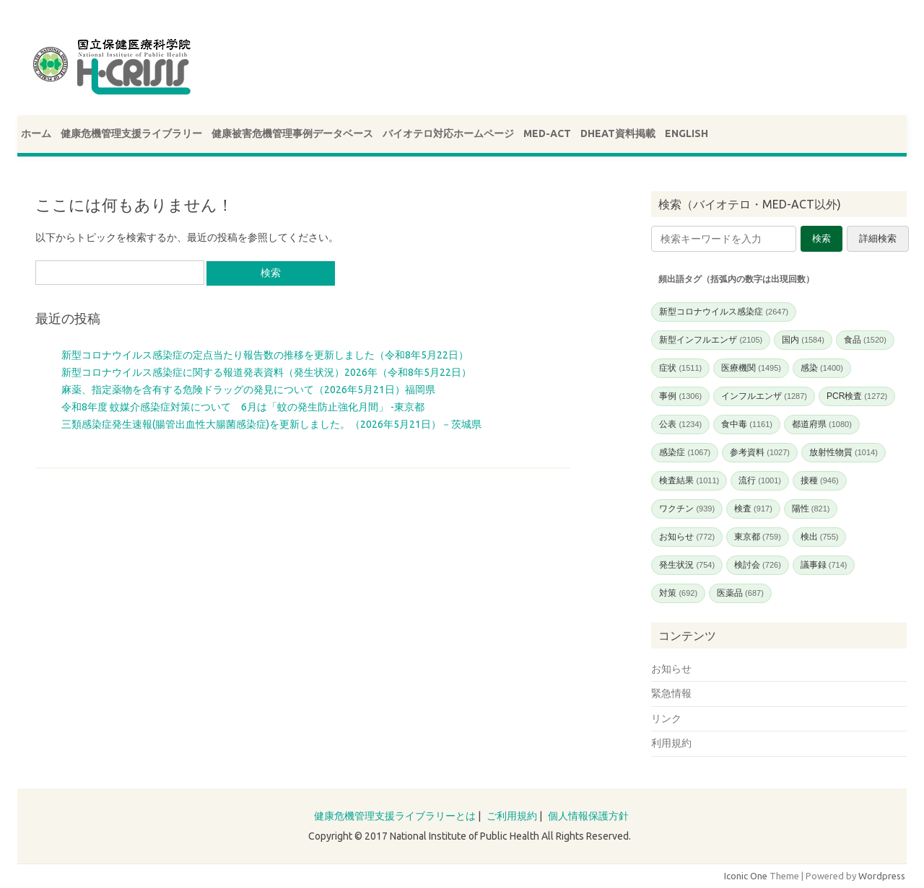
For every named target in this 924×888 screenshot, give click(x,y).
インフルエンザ (764, 396)
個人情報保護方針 (588, 816)
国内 (803, 340)
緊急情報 (671, 693)
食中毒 (746, 424)
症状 (680, 368)
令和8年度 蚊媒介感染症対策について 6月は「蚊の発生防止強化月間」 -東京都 (242, 407)
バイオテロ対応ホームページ (448, 133)
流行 (759, 480)
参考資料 (760, 452)
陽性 (811, 509)
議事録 (824, 565)
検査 (753, 509)
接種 (820, 480)
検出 (820, 537)
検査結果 (689, 480)
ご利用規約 (512, 816)
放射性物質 (843, 452)
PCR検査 (857, 396)
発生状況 (687, 565)
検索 (821, 238)
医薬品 (740, 593)
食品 (865, 340)
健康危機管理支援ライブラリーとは (395, 816)
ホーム (36, 133)
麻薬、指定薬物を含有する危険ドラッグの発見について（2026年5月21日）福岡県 (248, 389)
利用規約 (671, 743)
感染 (822, 368)
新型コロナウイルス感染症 (723, 312)
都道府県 (822, 424)
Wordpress (881, 876)
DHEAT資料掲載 (617, 133)
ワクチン (687, 509)
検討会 (757, 565)
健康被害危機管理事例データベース (292, 133)
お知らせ (687, 537)
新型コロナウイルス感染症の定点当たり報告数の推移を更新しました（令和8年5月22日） (264, 355)
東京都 (757, 537)
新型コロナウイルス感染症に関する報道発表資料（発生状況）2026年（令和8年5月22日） (266, 372)
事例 (680, 396)
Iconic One (745, 876)
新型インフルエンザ (710, 340)
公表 (680, 424)
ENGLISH (686, 133)
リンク (666, 718)
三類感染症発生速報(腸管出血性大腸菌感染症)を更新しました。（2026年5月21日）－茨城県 (271, 424)
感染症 (684, 452)
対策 (678, 593)
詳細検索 (878, 238)
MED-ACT (547, 133)
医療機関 (751, 368)
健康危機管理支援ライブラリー (131, 133)
